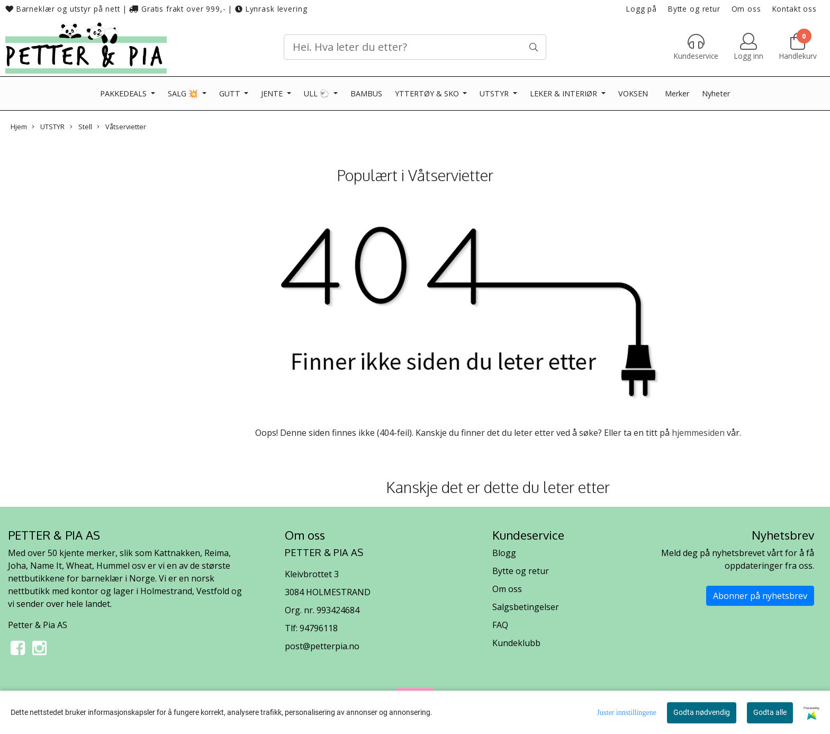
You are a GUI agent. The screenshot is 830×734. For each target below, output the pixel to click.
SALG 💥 (184, 93)
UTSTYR (495, 93)
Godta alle (770, 712)
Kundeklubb (516, 643)
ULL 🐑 (317, 93)
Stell (81, 126)
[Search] (415, 47)
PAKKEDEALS (124, 93)
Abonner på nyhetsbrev (760, 596)
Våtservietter (121, 126)
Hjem (19, 126)
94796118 (319, 628)
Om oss (746, 9)
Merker (677, 93)
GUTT (230, 93)
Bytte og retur (694, 9)
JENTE (273, 93)
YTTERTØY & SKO (428, 93)
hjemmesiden (698, 432)
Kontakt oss (794, 9)
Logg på (641, 9)
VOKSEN (633, 93)
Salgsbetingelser (525, 607)
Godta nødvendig (701, 712)
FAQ (500, 625)
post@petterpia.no (322, 646)
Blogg (504, 553)
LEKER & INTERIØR (564, 93)
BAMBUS (366, 93)
